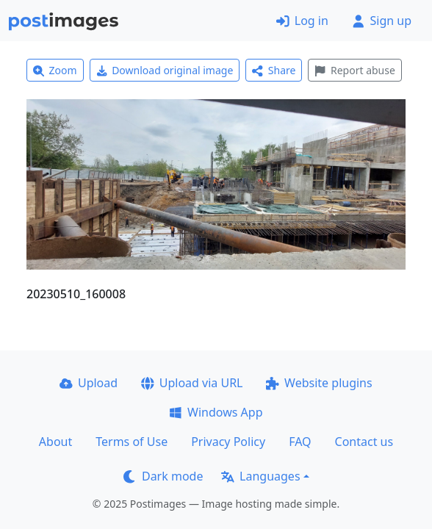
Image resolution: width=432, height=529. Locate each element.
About (55, 441)
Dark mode (163, 476)
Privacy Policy (228, 441)
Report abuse (354, 70)
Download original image (165, 70)
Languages (260, 476)
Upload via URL (191, 383)
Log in (302, 20)
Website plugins (319, 383)
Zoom (55, 70)
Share (273, 70)
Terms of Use (132, 441)
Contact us (364, 441)
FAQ (300, 441)
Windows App (215, 412)
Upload (89, 383)
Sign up (381, 20)
